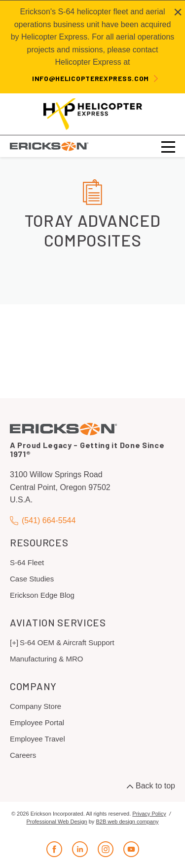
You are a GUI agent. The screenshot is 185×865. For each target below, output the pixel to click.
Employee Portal (37, 722)
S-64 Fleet (27, 562)
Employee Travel (37, 739)
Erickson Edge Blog (42, 595)
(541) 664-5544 (42, 520)
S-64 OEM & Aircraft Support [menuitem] (67, 642)
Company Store (35, 706)
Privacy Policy (149, 814)
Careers (23, 755)
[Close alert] (178, 12)
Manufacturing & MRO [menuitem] (46, 659)
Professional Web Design (56, 821)
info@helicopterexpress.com (90, 78)
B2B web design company (127, 821)
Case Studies (32, 579)
